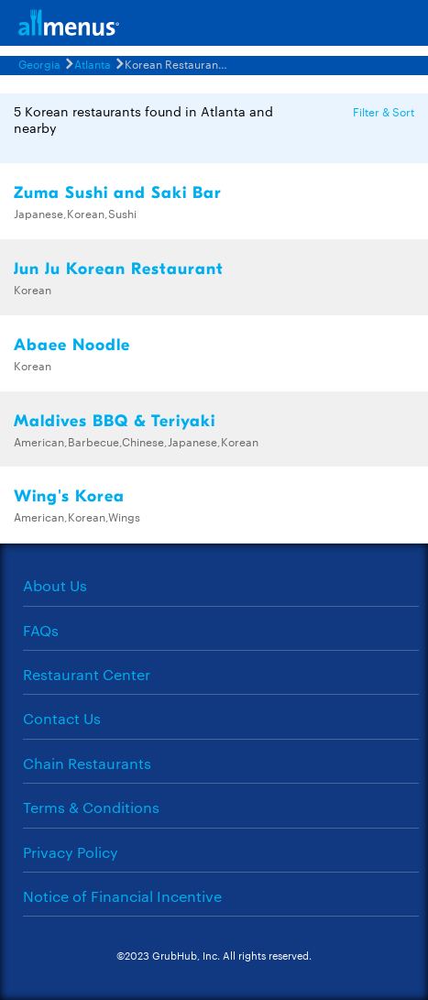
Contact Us (62, 718)
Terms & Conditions (91, 807)
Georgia (39, 63)
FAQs (41, 630)
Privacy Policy (70, 852)
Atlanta (92, 63)
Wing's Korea (69, 496)
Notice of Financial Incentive (122, 896)
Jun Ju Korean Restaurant (119, 269)
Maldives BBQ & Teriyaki (114, 421)
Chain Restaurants (87, 763)
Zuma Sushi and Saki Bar (118, 193)
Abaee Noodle (72, 345)
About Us (55, 585)
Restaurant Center (86, 674)
